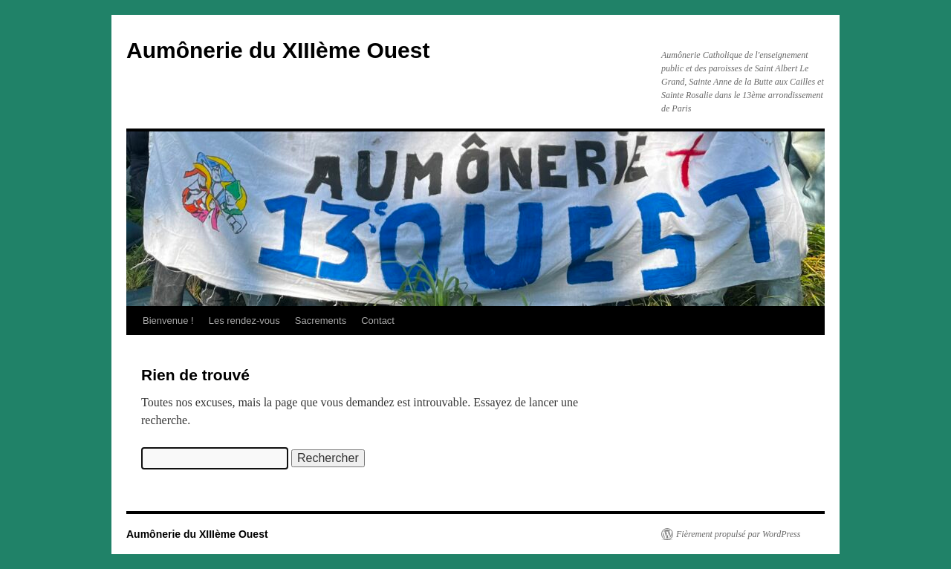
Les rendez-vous (244, 320)
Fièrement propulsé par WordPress (738, 534)
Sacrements (320, 320)
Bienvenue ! (168, 320)
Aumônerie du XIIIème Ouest (277, 50)
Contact (378, 320)
